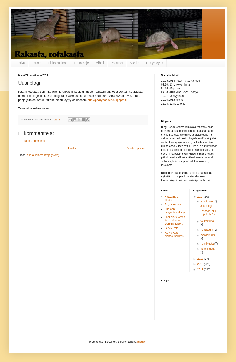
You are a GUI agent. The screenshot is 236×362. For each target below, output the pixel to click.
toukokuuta (207, 221)
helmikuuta (207, 243)
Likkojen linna (58, 63)
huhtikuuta (207, 229)
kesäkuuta (207, 201)
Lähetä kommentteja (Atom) (42, 155)
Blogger (142, 341)
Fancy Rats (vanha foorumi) (174, 234)
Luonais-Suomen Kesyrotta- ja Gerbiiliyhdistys (175, 220)
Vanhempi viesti (136, 148)
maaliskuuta (207, 235)
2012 (200, 264)
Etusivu (20, 63)
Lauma (37, 63)
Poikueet (117, 63)
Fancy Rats (171, 228)
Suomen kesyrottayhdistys (175, 211)
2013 (200, 258)
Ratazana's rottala (171, 198)
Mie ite (134, 63)
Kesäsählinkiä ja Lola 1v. (208, 213)
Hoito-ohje (81, 63)
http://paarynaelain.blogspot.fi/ (108, 100)
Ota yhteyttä (154, 63)
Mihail (100, 63)
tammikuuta (207, 248)
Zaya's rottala (173, 204)
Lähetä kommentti (34, 140)
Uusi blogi (206, 206)
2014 (200, 196)
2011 (200, 269)
